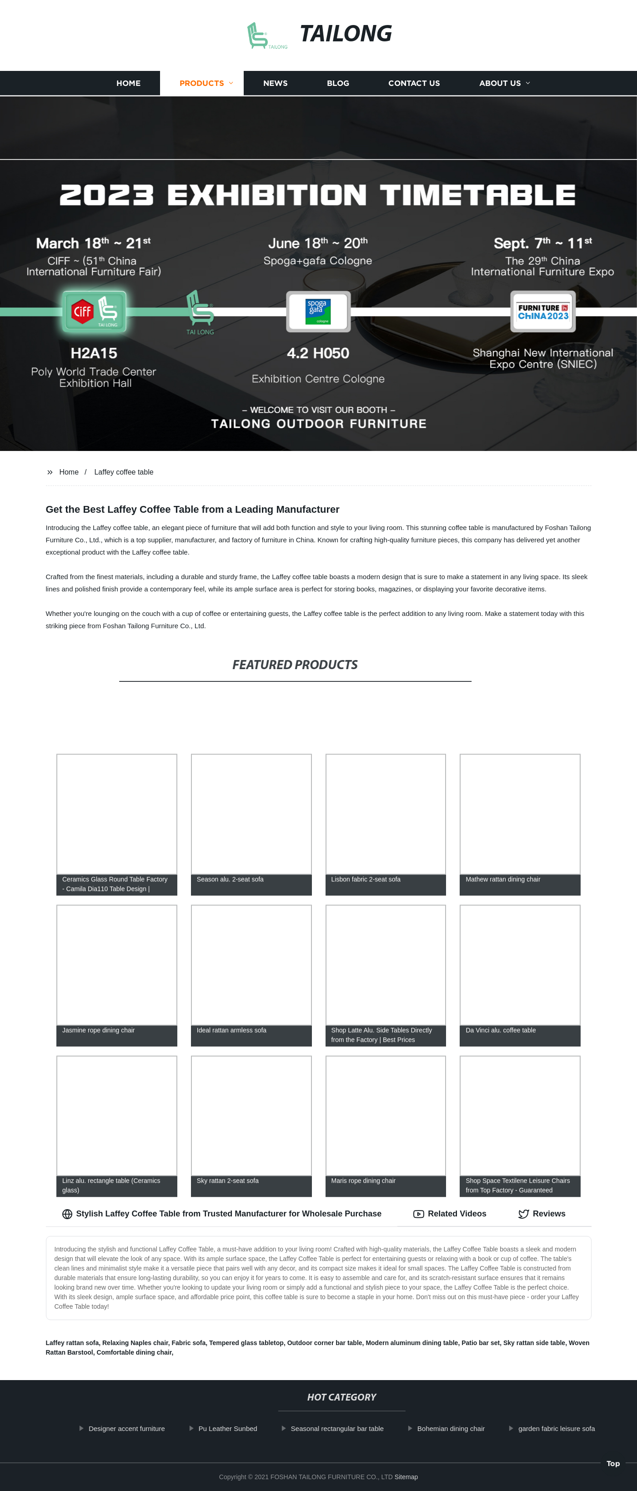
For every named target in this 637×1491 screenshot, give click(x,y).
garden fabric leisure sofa (563, 1428)
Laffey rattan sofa (72, 1342)
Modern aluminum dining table (412, 1342)
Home (128, 82)
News (275, 82)
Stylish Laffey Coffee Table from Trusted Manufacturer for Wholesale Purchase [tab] (222, 1214)
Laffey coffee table (123, 472)
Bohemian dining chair (457, 1428)
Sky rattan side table (534, 1342)
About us (500, 82)
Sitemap (406, 1477)
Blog (338, 82)
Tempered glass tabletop (246, 1342)
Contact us (414, 82)
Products (202, 82)
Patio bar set (480, 1342)
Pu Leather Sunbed (234, 1428)
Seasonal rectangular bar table (343, 1428)
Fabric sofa (189, 1342)
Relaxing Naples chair (135, 1342)
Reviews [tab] (542, 1214)
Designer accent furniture (133, 1428)
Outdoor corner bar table (324, 1342)
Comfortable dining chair (134, 1352)
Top (613, 1466)
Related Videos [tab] (450, 1214)
